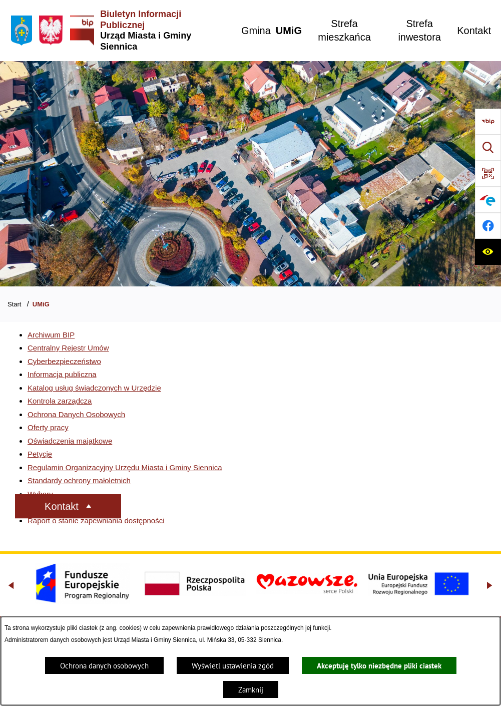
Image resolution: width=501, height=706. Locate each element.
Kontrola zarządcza (60, 401)
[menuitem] (256, 31)
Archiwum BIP (51, 334)
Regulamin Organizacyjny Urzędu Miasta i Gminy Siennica (125, 467)
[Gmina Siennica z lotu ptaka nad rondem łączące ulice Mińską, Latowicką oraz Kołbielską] (250, 173)
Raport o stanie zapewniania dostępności (96, 520)
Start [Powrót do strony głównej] (14, 304)
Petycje (40, 454)
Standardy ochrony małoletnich (79, 480)
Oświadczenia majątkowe (70, 441)
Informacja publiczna (62, 374)
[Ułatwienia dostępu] (488, 252)
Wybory (40, 494)
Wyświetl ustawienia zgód (233, 665)
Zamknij (250, 689)
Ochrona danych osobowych (104, 665)
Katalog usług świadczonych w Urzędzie (94, 388)
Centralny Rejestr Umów (68, 347)
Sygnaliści (45, 507)
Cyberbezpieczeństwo (64, 361)
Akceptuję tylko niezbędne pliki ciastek (379, 665)
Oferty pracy (48, 427)
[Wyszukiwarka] (488, 148)
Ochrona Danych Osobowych (76, 414)
